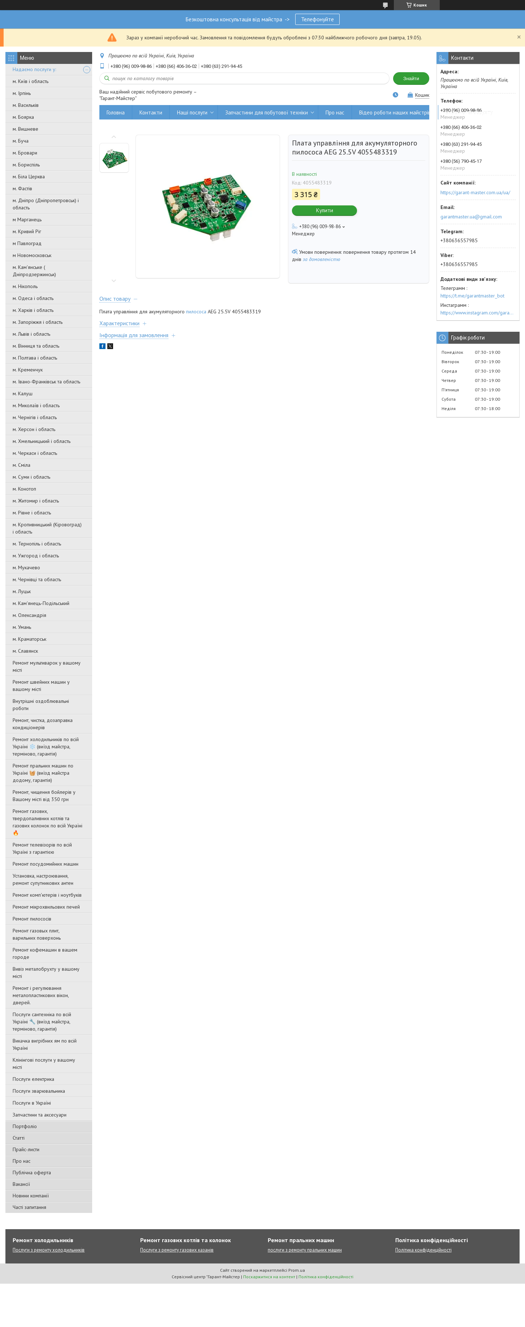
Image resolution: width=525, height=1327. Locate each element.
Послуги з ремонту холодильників (49, 1250)
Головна (116, 112)
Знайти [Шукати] (411, 78)
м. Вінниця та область (36, 346)
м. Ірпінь (22, 93)
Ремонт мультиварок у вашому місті (47, 666)
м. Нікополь (25, 286)
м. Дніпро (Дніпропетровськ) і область (46, 204)
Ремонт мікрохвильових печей (46, 907)
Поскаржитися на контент (269, 1276)
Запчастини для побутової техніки (266, 112)
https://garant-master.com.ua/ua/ (475, 192)
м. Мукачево (26, 567)
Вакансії (21, 1184)
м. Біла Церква (29, 176)
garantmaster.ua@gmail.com (471, 216)
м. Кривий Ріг (27, 231)
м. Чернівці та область (37, 579)
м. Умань (22, 627)
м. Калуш (23, 393)
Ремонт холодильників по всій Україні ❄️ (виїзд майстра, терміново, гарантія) (46, 746)
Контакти (150, 112)
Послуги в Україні (32, 1103)
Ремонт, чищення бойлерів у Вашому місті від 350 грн (44, 795)
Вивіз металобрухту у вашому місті (46, 972)
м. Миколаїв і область (36, 405)
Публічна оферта (32, 1172)
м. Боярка (23, 117)
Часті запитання (29, 1207)
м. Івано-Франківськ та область (46, 381)
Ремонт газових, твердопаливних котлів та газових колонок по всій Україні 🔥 (47, 822)
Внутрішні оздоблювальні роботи (41, 705)
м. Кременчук (28, 369)
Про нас (21, 1161)
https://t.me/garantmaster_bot (472, 295)
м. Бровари (25, 152)
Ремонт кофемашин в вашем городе (45, 953)
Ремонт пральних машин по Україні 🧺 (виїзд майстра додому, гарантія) (43, 772)
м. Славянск (25, 651)
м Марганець (27, 219)
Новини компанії (31, 1195)
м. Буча (21, 141)
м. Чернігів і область (35, 417)
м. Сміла (21, 465)
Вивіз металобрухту (469, 112)
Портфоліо (25, 1126)
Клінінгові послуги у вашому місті (44, 1063)
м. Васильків (26, 105)
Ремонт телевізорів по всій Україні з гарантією (42, 848)
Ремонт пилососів (32, 918)
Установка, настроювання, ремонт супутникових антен (43, 879)
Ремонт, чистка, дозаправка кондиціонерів (43, 724)
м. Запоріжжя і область (38, 322)
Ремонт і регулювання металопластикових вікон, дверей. (41, 995)
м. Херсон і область (34, 429)
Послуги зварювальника (39, 1091)
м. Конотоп (24, 489)
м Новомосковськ (32, 255)
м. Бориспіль (26, 164)
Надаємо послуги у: (34, 69)
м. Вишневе (25, 129)
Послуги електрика (33, 1079)
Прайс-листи (26, 1149)
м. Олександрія (29, 615)
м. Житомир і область (36, 500)
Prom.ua (296, 1270)
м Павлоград (27, 243)
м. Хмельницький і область (41, 441)
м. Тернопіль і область (37, 543)
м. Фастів (22, 188)
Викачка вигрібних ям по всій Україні (45, 1044)
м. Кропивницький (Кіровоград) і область (47, 528)
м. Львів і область (31, 334)
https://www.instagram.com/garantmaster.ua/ (478, 312)
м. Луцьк (22, 591)
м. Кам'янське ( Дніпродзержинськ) (34, 271)
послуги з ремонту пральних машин (305, 1250)
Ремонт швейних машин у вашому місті (41, 685)
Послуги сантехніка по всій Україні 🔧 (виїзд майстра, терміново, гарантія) (42, 1021)
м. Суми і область (31, 477)
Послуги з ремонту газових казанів (177, 1250)
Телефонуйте (317, 19)
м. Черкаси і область (35, 453)
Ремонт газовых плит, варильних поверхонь (37, 934)
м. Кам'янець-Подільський (41, 603)
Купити (324, 210)
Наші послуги (192, 112)
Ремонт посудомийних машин (45, 864)
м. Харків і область (33, 310)
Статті (19, 1138)
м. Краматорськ (29, 639)
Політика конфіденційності (423, 1250)
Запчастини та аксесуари (39, 1114)
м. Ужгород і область (36, 555)
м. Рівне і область (32, 512)
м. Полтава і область (35, 357)
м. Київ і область (30, 81)
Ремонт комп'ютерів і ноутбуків (47, 895)
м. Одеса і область (33, 298)
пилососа (196, 311)
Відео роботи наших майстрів (395, 112)
